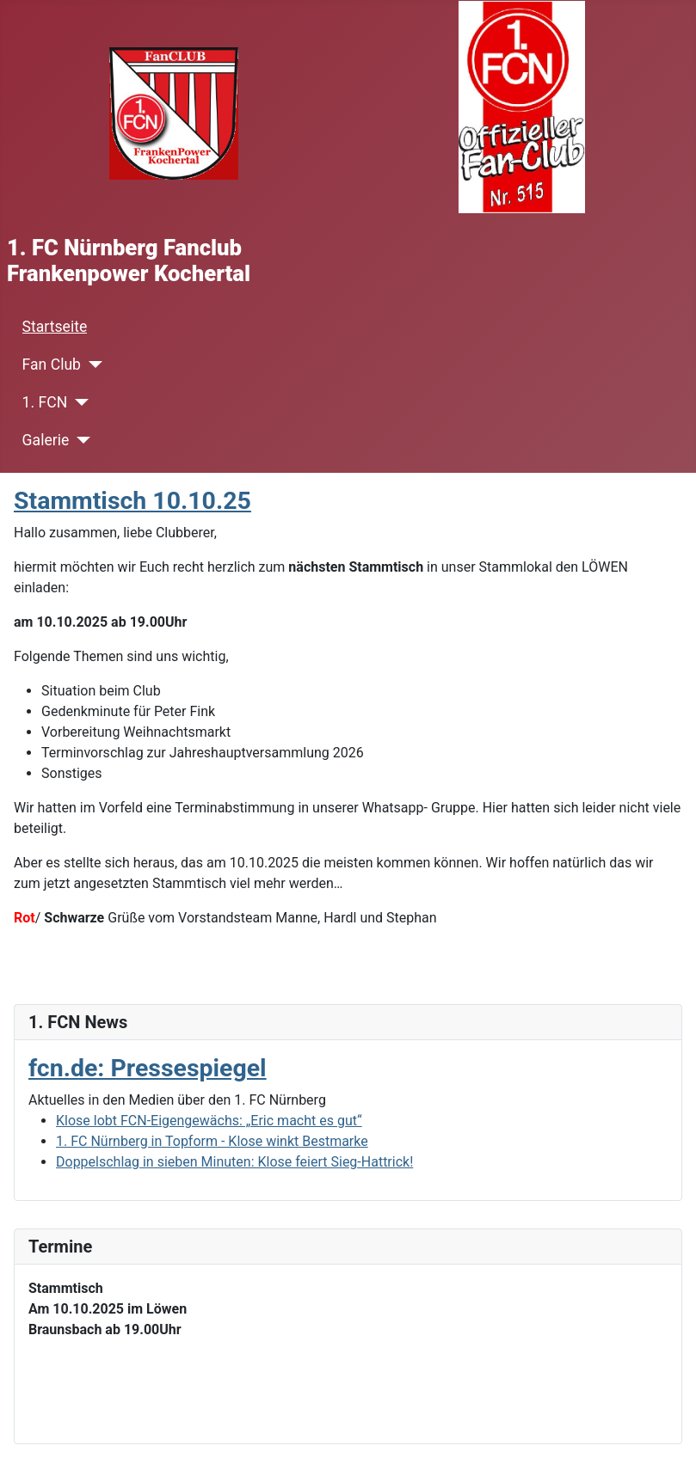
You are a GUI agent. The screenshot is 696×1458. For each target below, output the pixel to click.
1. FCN (45, 402)
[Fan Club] (91, 364)
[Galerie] (79, 440)
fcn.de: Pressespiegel (147, 1068)
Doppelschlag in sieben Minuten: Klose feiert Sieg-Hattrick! (234, 1162)
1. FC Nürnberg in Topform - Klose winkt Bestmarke (212, 1141)
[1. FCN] (78, 402)
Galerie (46, 440)
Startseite (55, 326)
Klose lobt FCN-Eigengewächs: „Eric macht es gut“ (209, 1120)
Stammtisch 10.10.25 (132, 501)
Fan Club (51, 364)
